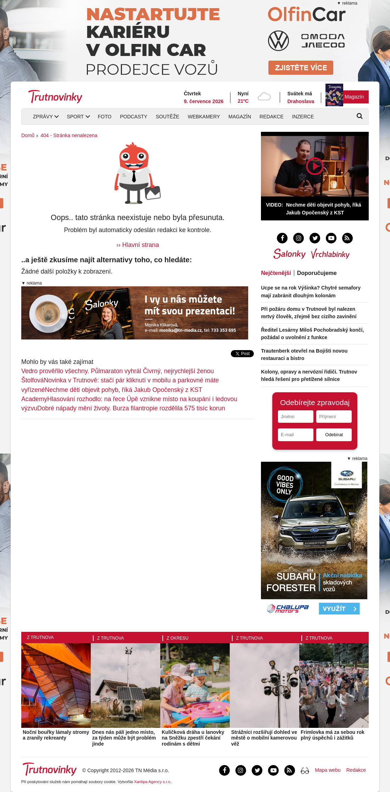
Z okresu (177, 638)
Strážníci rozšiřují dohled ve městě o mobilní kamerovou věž (264, 738)
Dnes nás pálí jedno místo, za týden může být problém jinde (124, 738)
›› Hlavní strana (137, 244)
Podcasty (133, 116)
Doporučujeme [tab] (317, 273)
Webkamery (204, 116)
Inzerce (303, 116)
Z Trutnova (40, 637)
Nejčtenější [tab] (276, 273)
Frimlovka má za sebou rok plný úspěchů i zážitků (332, 735)
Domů (27, 135)
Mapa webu (327, 770)
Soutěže (167, 116)
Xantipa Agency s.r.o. (153, 782)
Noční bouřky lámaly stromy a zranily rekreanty (56, 735)
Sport (75, 116)
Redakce (272, 116)
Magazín (354, 97)
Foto (105, 116)
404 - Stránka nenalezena (68, 135)
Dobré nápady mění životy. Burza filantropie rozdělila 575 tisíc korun (131, 408)
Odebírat (334, 434)
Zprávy (43, 116)
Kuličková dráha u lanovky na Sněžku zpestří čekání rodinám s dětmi (193, 738)
